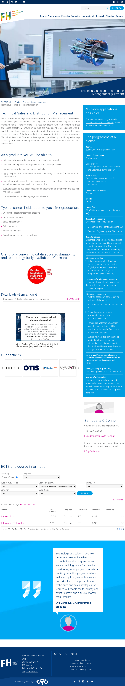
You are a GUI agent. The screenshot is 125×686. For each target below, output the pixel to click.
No (5, 477)
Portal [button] (116, 8)
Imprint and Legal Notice (80, 660)
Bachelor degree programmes (35, 102)
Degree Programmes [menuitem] (50, 16)
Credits (44, 490)
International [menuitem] (88, 16)
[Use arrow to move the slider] (40, 368)
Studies (18, 102)
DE (122, 2)
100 (33, 505)
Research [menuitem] (99, 16)
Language (27, 474)
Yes (12, 477)
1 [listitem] (119, 529)
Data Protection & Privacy (80, 663)
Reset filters (118, 500)
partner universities (98, 246)
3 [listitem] (123, 529)
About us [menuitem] (110, 16)
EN (117, 2)
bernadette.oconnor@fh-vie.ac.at (99, 436)
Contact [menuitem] (119, 16)
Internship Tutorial (12, 523)
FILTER (84, 493)
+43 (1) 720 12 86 (34, 668)
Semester (5, 490)
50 (29, 505)
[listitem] (117, 529)
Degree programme (46, 483)
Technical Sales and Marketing (100, 122)
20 (25, 505)
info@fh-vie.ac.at (92, 451)
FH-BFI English (7, 102)
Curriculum (90, 483)
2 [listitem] (121, 529)
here (117, 329)
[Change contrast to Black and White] (114, 2)
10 (21, 505)
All (19, 477)
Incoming (5, 474)
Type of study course (9, 483)
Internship (7, 516)
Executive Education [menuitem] (70, 16)
